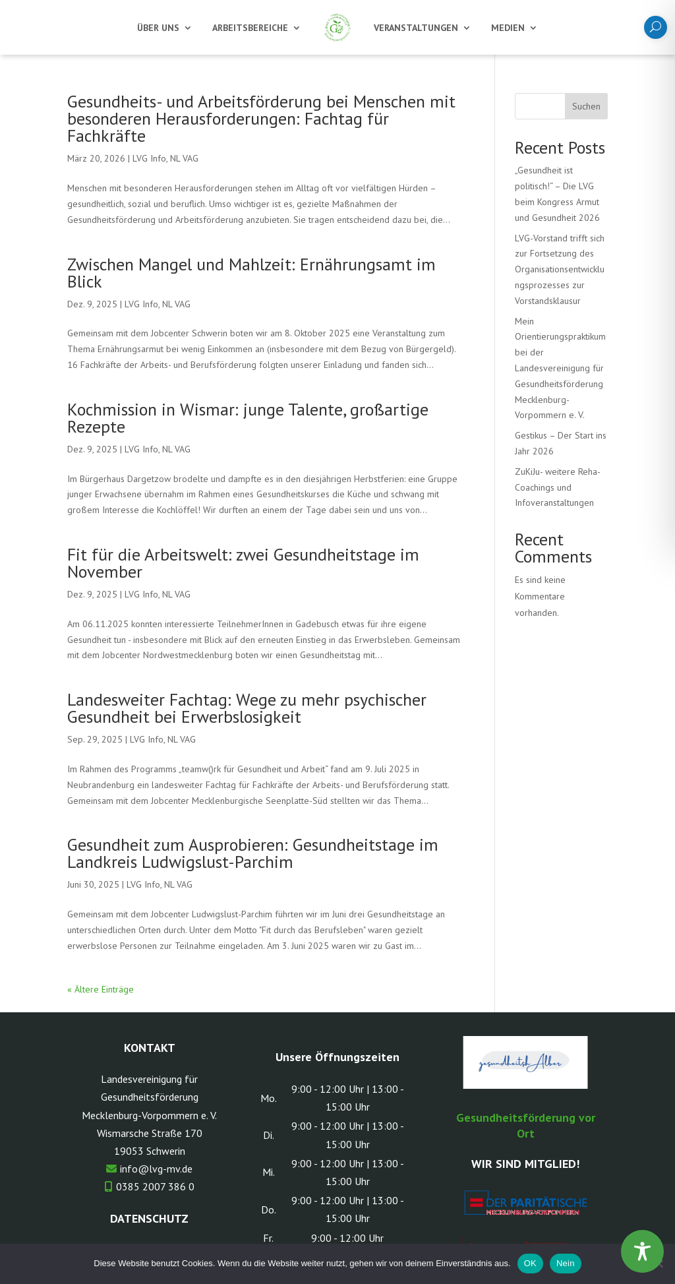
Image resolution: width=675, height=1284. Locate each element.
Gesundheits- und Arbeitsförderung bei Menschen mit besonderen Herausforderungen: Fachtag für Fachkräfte (261, 118)
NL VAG (184, 158)
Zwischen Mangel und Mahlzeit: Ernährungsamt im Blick (251, 272)
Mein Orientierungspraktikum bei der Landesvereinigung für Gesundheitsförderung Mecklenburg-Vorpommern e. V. (560, 368)
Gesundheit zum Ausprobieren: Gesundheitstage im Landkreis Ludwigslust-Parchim (252, 853)
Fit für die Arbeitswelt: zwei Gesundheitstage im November (243, 562)
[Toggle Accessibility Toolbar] (642, 1251)
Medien (508, 27)
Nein (565, 1263)
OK (530, 1263)
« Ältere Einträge (100, 989)
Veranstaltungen (416, 27)
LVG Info (149, 158)
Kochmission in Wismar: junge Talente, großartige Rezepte (247, 417)
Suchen (586, 106)
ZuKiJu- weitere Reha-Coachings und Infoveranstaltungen (558, 487)
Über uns (158, 27)
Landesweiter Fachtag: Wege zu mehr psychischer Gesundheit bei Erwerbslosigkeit (246, 707)
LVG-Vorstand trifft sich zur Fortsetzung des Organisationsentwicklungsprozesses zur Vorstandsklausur (559, 269)
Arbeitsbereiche (250, 27)
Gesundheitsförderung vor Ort (525, 1125)
